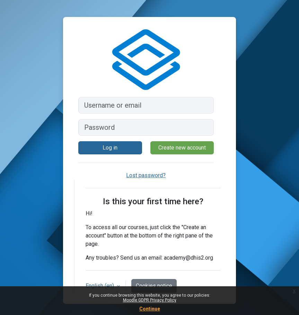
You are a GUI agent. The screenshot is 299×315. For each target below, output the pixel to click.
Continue (149, 309)
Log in (110, 147)
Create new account (182, 147)
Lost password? (146, 175)
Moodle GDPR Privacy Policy (149, 300)
